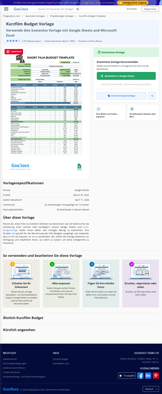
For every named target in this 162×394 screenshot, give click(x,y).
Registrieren (150, 9)
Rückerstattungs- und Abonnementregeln (24, 376)
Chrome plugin (60, 359)
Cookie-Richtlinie (11, 372)
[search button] (77, 9)
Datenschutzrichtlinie (14, 367)
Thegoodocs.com (12, 16)
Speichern (14, 52)
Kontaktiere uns (61, 363)
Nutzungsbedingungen (15, 363)
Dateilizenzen (10, 359)
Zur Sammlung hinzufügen (121, 95)
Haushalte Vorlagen (35, 16)
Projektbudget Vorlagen (62, 16)
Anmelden (132, 8)
